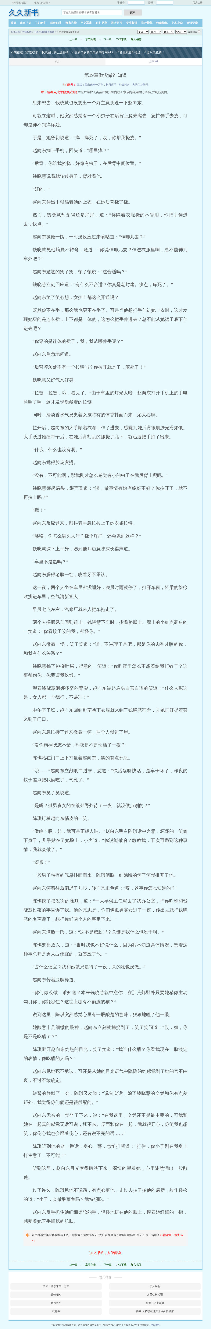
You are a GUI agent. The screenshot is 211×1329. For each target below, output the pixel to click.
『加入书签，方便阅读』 (105, 1253)
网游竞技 (116, 22)
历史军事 (86, 22)
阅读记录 (192, 22)
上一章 (73, 39)
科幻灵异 (101, 22)
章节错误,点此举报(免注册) (59, 92)
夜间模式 (192, 32)
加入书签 (136, 39)
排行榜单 (146, 22)
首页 (13, 22)
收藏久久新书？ (42, 2)
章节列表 (90, 39)
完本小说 (177, 22)
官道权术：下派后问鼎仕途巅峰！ (39, 32)
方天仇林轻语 (140, 84)
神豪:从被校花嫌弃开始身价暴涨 (155, 1311)
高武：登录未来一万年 (90, 84)
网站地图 (155, 1325)
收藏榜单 (162, 22)
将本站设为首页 (19, 2)
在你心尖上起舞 (155, 1303)
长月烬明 (111, 84)
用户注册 (197, 2)
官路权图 (56, 1303)
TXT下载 (121, 39)
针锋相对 (124, 84)
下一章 (108, 39)
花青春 (56, 1311)
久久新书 (24, 12)
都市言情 (71, 22)
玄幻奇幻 (40, 22)
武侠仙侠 (56, 22)
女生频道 (131, 22)
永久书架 (25, 22)
